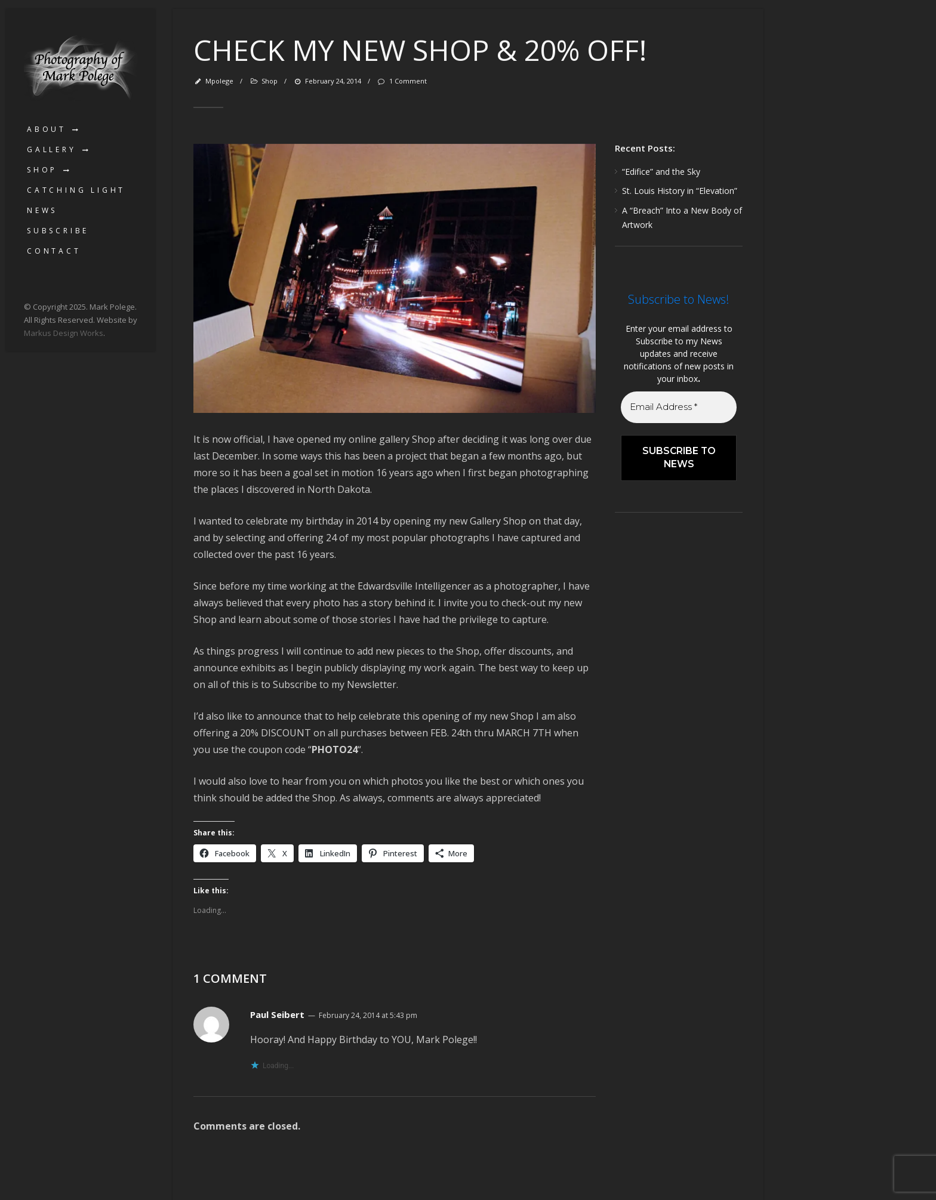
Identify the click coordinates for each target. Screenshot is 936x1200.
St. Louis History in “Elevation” (679, 190)
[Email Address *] (679, 407)
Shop (42, 170)
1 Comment (401, 80)
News (42, 210)
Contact (54, 251)
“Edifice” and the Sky (661, 171)
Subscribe (58, 231)
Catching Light (76, 190)
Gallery (51, 149)
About (46, 129)
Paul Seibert (277, 1014)
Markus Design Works (63, 333)
